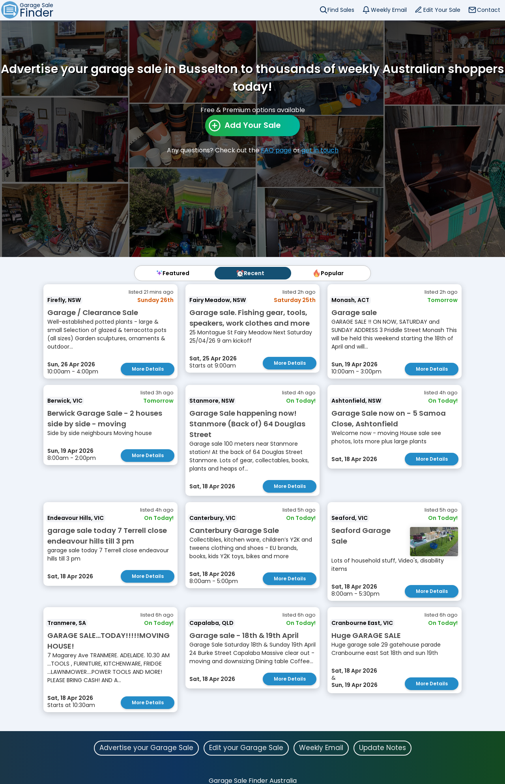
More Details (148, 369)
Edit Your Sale (441, 10)
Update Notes (382, 747)
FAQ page (276, 150)
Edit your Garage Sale (246, 747)
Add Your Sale (252, 125)
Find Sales (340, 10)
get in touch (320, 150)
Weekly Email (389, 10)
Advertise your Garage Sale (146, 747)
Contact (488, 10)
